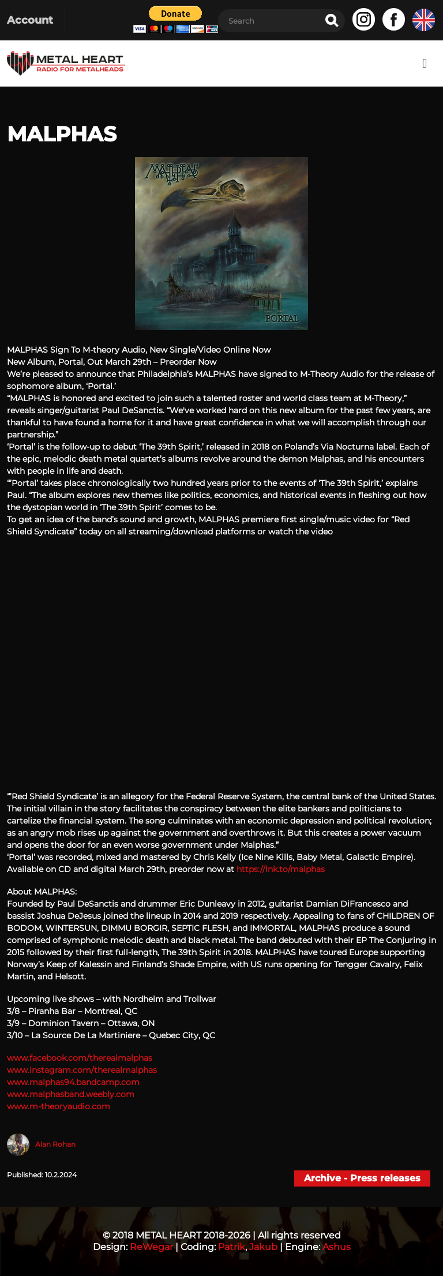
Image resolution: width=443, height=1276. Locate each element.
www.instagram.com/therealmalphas (82, 1070)
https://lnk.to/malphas (280, 869)
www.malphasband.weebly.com (70, 1094)
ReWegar (151, 1246)
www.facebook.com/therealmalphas (79, 1058)
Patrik (231, 1246)
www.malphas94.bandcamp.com (73, 1082)
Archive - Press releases (362, 1178)
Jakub (263, 1246)
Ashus (336, 1246)
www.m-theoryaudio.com (58, 1106)
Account (30, 20)
